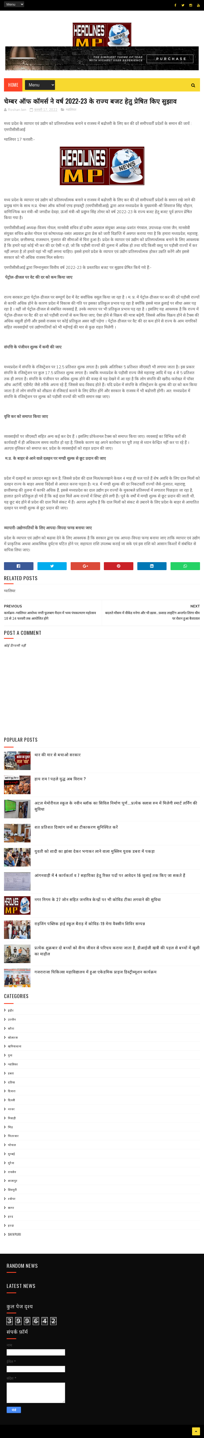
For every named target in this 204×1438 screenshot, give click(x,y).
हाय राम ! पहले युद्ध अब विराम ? (60, 778)
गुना (10, 1055)
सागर (11, 1207)
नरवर (11, 1109)
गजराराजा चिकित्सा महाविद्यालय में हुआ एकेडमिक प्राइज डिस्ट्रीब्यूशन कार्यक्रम (96, 971)
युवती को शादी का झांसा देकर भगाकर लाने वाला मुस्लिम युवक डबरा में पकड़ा (95, 851)
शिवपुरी (12, 1189)
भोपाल (12, 1145)
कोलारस (13, 1037)
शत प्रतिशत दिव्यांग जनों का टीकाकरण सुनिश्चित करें (76, 827)
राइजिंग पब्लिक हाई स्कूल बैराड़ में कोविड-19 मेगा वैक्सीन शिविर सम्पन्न (90, 923)
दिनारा (12, 1091)
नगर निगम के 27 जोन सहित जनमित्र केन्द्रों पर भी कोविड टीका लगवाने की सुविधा (98, 899)
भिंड (10, 1127)
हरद (10, 1216)
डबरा (11, 1073)
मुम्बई (11, 1154)
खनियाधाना (15, 1046)
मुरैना (11, 1163)
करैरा (11, 1028)
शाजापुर (13, 1180)
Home (13, 85)
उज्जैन (12, 1019)
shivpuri (14, 1234)
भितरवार (13, 1136)
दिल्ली (11, 1100)
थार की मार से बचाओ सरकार (58, 754)
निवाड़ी (12, 1118)
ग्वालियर (71, 109)
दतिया (11, 1082)
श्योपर (12, 1198)
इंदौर (11, 1010)
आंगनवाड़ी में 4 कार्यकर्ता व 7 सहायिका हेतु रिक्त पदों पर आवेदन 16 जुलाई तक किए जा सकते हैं (110, 875)
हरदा (11, 1225)
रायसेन (12, 1172)
